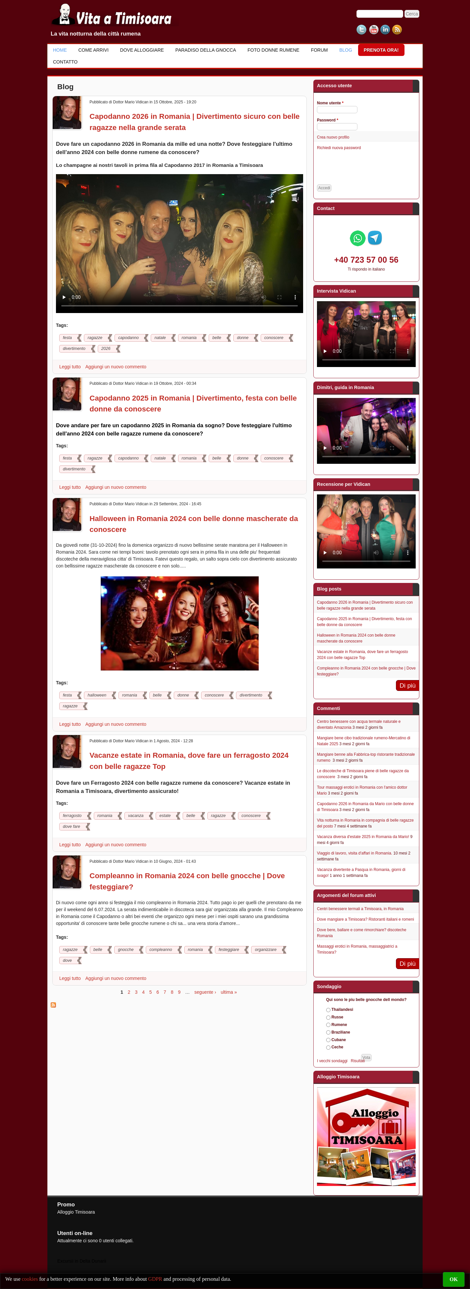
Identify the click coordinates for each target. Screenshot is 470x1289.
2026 (106, 348)
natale (160, 337)
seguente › (205, 992)
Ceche (337, 1047)
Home (60, 50)
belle (216, 337)
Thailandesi (342, 1009)
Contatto (65, 62)
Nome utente (330, 103)
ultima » (229, 992)
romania (189, 337)
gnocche (126, 949)
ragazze (95, 337)
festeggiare (229, 949)
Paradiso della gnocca (205, 50)
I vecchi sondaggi (332, 1061)
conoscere (273, 337)
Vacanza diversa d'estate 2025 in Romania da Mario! (363, 836)
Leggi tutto (70, 366)
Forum (319, 50)
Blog (345, 50)
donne (242, 337)
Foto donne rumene (274, 50)
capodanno (128, 337)
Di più (408, 685)
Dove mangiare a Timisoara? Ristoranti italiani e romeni (365, 919)
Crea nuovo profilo (333, 137)
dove (67, 960)
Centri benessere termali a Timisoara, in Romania (360, 909)
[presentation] (367, 167)
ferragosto (72, 815)
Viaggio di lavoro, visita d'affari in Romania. (354, 853)
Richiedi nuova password (339, 147)
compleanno (160, 949)
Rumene (339, 1024)
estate (164, 815)
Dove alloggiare (142, 50)
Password (327, 120)
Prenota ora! (381, 50)
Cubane (338, 1040)
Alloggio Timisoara (76, 1212)
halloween (97, 695)
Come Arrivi (93, 50)
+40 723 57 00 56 (366, 259)
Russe (337, 1017)
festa (67, 337)
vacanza (136, 815)
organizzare (265, 949)
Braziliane (340, 1032)
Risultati (358, 1061)
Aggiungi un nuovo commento (115, 366)
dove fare (71, 826)
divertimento (74, 348)
